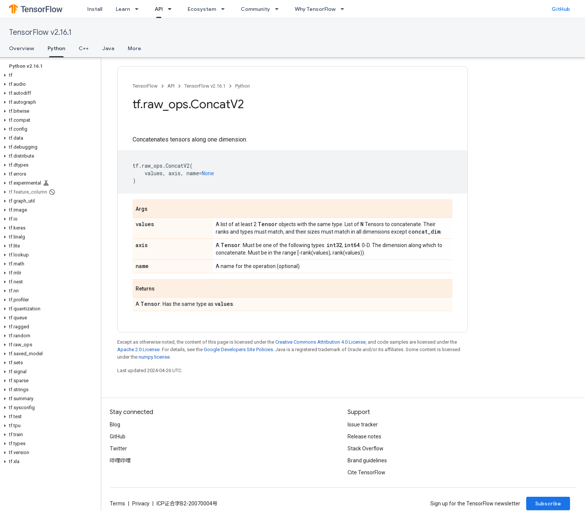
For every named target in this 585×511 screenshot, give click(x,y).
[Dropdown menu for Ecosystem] (225, 9)
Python (242, 86)
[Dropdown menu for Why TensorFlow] (345, 9)
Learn (123, 9)
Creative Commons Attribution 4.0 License (320, 342)
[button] (49, 75)
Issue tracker (363, 425)
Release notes (364, 436)
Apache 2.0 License (138, 349)
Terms (117, 504)
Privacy (140, 504)
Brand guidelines (367, 460)
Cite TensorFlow (366, 472)
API (171, 86)
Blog (115, 425)
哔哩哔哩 (120, 460)
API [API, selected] (159, 9)
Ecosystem (202, 9)
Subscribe (548, 503)
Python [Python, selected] (56, 48)
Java (108, 48)
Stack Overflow (366, 448)
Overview (21, 48)
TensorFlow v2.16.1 (40, 32)
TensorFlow (145, 86)
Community (255, 9)
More (134, 48)
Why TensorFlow (315, 9)
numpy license (154, 357)
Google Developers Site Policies (238, 349)
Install (94, 9)
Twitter (118, 448)
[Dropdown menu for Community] (279, 9)
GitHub (561, 9)
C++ (84, 48)
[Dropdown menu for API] (172, 9)
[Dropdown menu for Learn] (139, 9)
